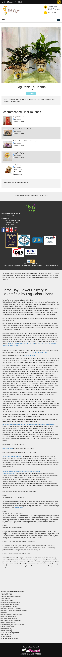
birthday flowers (29, 343)
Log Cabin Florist (29, 355)
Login (4, 2)
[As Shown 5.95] (13, 157)
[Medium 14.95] (13, 171)
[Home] (12, 11)
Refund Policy (18, 507)
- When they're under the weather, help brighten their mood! (21, 471)
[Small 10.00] (13, 169)
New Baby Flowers (20, 424)
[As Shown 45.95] (13, 121)
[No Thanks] (13, 119)
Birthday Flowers (8, 448)
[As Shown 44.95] (13, 133)
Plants (52, 424)
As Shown (31, 93)
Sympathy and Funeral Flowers (12, 456)
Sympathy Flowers (32, 424)
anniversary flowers (44, 343)
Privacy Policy (18, 195)
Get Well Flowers (8, 424)
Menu (4, 20)
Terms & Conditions (31, 195)
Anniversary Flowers (9, 473)
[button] (58, 2)
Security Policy (43, 195)
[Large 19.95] (13, 174)
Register (10, 2)
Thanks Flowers (44, 424)
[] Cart (18, 2)
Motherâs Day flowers (16, 343)
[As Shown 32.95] (13, 145)
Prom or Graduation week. (39, 352)
